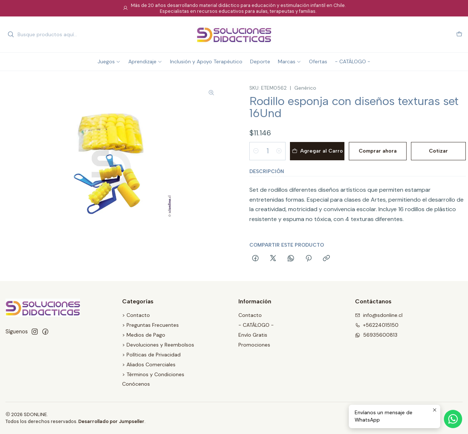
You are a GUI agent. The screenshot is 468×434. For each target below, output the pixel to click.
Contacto (250, 315)
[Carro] (459, 34)
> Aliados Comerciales (149, 364)
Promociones (254, 344)
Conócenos (136, 384)
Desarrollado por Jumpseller (111, 421)
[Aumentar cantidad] (279, 151)
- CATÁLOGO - (256, 325)
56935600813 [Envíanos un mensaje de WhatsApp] (376, 335)
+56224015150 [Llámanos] (377, 325)
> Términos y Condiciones (153, 374)
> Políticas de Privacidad (151, 354)
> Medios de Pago (143, 335)
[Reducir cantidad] (256, 151)
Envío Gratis (252, 335)
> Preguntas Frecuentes (150, 325)
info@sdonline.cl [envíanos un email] (379, 315)
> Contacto (136, 315)
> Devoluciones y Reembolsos (158, 344)
